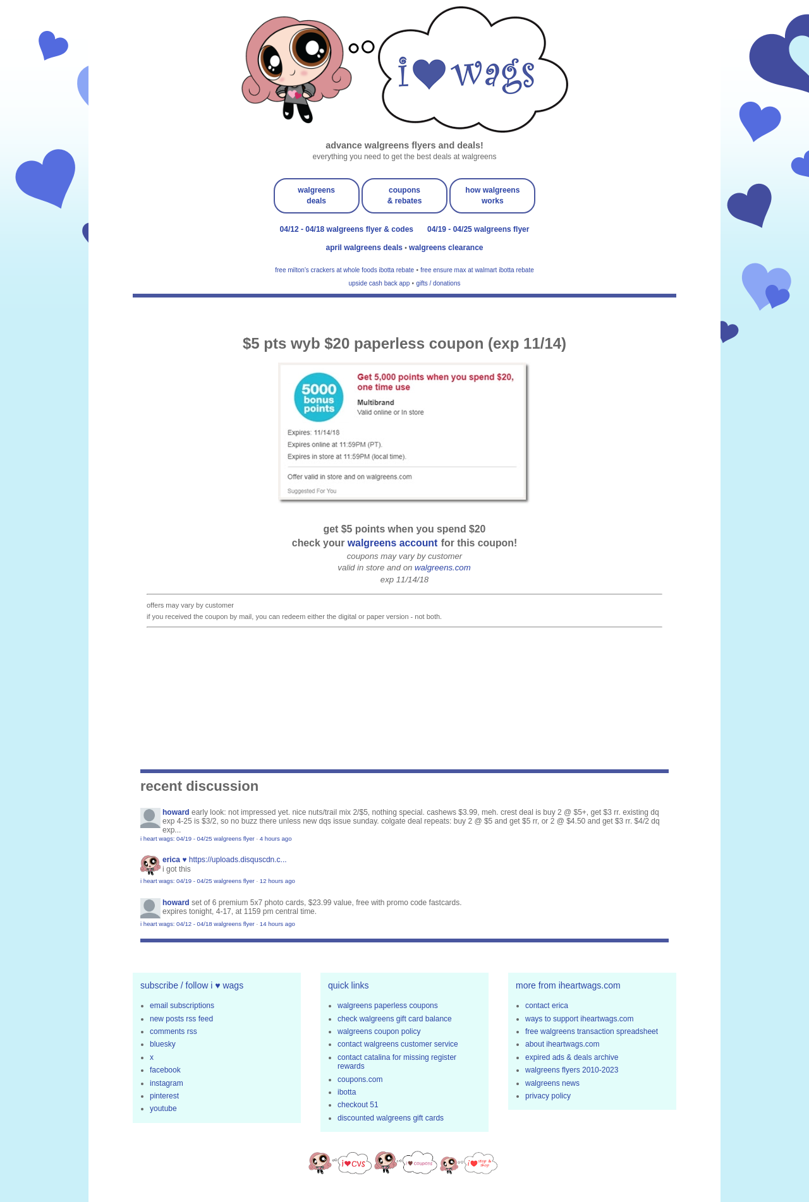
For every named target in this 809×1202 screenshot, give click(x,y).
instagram (166, 1083)
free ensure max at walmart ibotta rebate (477, 270)
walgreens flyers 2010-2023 (571, 1070)
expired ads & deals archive (571, 1057)
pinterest (164, 1095)
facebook (165, 1070)
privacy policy (548, 1095)
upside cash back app (379, 283)
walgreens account (393, 543)
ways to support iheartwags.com (579, 1018)
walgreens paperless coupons (388, 1005)
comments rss (173, 1031)
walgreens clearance (446, 247)
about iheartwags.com (562, 1044)
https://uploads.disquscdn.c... (238, 859)
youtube (163, 1108)
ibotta (347, 1092)
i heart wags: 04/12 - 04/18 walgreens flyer (197, 923)
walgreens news (552, 1083)
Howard (176, 812)
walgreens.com (443, 567)
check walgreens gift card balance (395, 1018)
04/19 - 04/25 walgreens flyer (478, 229)
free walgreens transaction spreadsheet (591, 1031)
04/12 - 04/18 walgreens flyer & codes (346, 229)
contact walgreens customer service (398, 1044)
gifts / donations (438, 283)
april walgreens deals (365, 247)
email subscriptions (182, 1005)
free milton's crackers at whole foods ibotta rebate (344, 270)
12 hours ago (277, 880)
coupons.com (360, 1079)
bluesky (163, 1044)
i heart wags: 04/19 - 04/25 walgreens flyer (197, 838)
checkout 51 (358, 1104)
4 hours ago (276, 838)
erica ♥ (174, 859)
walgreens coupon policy (379, 1031)
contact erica (546, 1005)
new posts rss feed (181, 1018)
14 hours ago (277, 923)
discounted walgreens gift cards (391, 1118)
